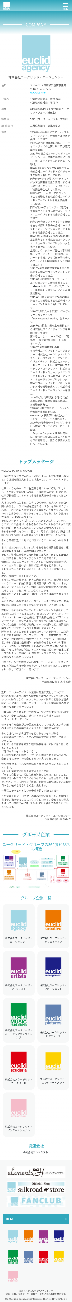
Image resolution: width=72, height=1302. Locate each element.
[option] (36, 1172)
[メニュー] (65, 5)
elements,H (39, 286)
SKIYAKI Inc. (61, 1298)
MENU (9, 1219)
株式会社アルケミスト (35, 1152)
